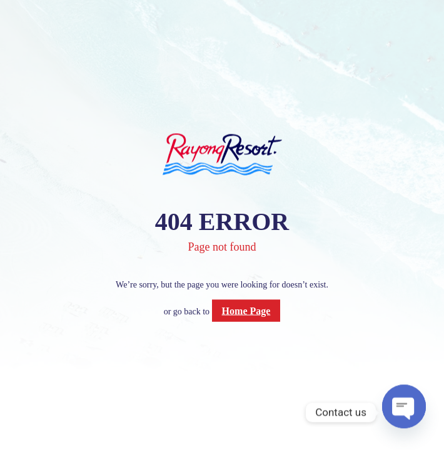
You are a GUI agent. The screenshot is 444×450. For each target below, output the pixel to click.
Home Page (246, 310)
